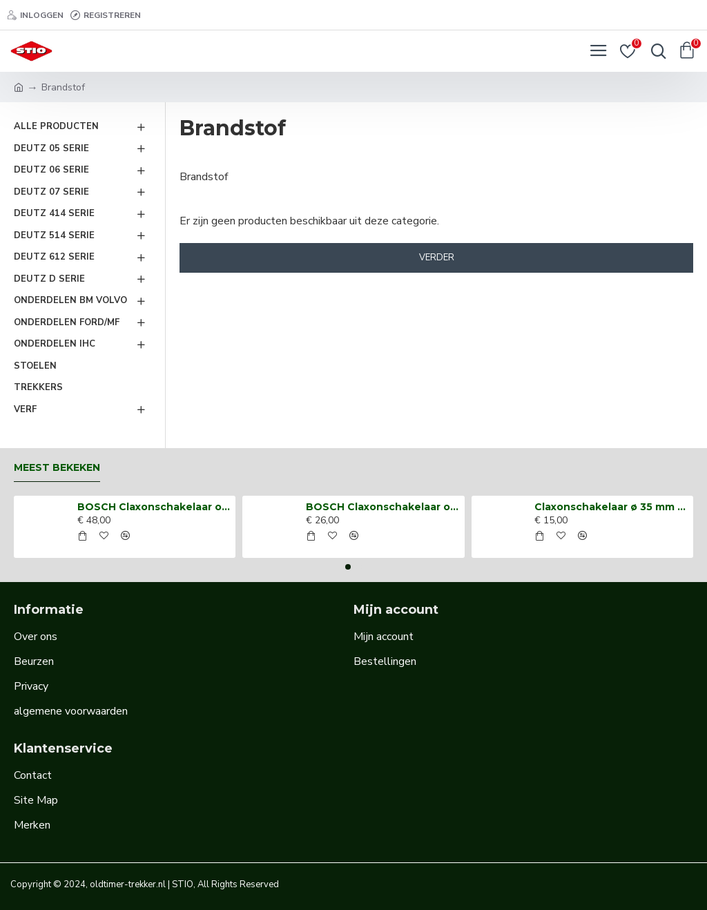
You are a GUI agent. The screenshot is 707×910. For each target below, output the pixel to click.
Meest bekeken (57, 468)
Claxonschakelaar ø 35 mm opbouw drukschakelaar (611, 507)
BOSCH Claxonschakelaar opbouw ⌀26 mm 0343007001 (382, 507)
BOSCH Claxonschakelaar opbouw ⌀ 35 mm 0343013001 (154, 507)
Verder (436, 257)
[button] (348, 567)
